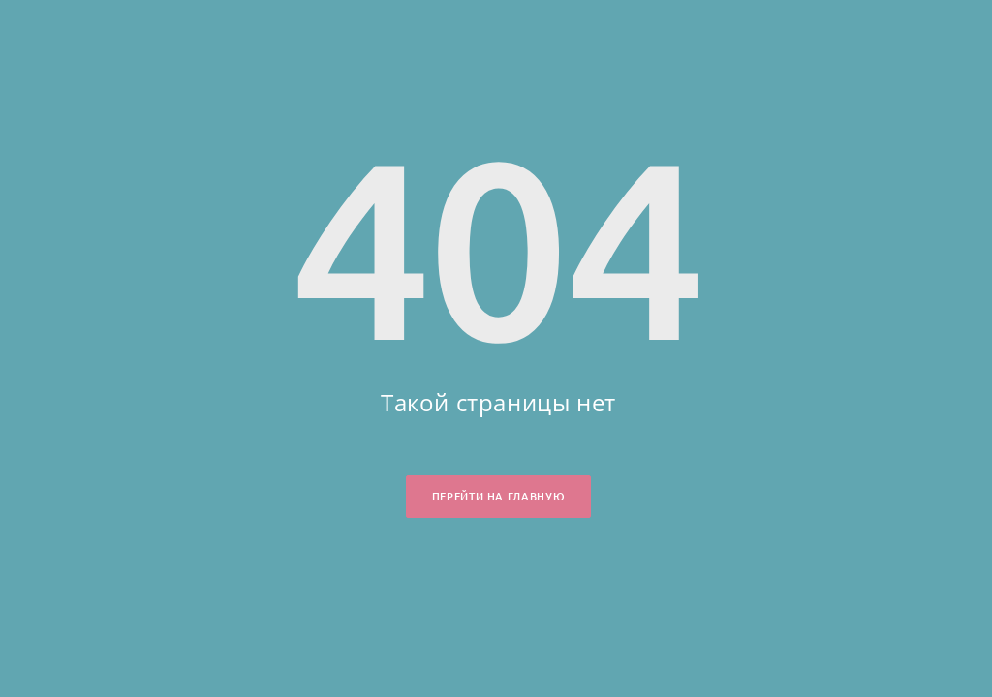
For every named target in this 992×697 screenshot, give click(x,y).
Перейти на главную (498, 496)
